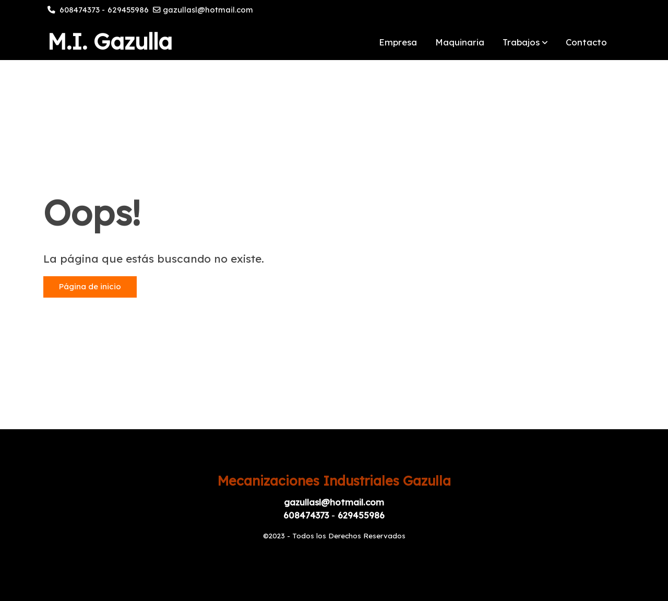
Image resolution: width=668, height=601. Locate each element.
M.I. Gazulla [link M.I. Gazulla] (109, 42)
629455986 (128, 10)
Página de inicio (90, 286)
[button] (525, 41)
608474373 (79, 10)
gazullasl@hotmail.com (208, 10)
